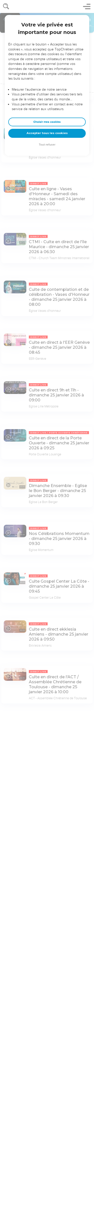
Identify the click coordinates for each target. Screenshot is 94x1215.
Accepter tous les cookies (47, 133)
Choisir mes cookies (47, 122)
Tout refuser (47, 144)
